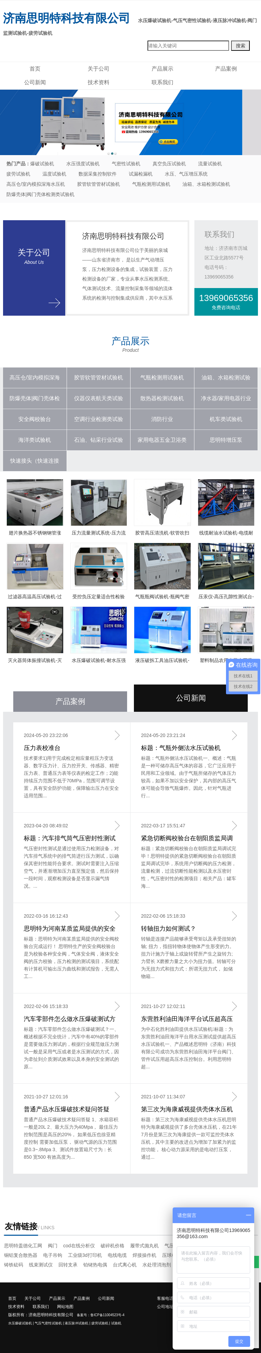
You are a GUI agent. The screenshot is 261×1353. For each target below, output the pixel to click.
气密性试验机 (126, 163)
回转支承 (67, 1264)
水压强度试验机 (83, 163)
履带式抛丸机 (144, 1245)
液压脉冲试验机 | (77, 1323)
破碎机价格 (112, 1245)
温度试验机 (54, 174)
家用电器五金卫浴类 (162, 440)
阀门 (52, 1245)
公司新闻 (35, 82)
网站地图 (65, 1306)
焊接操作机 (144, 1255)
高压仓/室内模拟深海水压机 (35, 184)
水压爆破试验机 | (21, 1323)
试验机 (116, 1323)
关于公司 (98, 69)
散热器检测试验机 (162, 398)
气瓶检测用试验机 (151, 184)
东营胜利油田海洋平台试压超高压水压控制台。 (187, 1020)
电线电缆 (117, 1255)
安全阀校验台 (34, 419)
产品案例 (226, 69)
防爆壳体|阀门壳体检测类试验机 (40, 194)
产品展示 (162, 69)
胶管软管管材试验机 (98, 184)
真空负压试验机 (169, 163)
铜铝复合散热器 (20, 1255)
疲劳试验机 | (100, 1323)
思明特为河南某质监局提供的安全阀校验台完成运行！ (70, 929)
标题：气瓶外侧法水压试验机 (181, 748)
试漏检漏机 (141, 174)
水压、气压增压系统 (186, 174)
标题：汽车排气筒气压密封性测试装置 (70, 839)
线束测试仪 (41, 1264)
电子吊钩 (52, 1255)
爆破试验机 (42, 163)
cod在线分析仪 (79, 1245)
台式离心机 (125, 1264)
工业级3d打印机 (85, 1255)
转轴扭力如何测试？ (168, 928)
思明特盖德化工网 (23, 1245)
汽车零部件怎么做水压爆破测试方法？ (70, 1020)
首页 (35, 69)
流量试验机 (210, 163)
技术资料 (98, 82)
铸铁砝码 (13, 1264)
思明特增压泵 (226, 440)
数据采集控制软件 (98, 174)
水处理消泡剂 (156, 1264)
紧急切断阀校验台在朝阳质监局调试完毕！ (187, 839)
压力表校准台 (42, 748)
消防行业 (162, 419)
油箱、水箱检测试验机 (206, 184)
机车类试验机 (226, 419)
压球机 (169, 1255)
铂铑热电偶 (95, 1264)
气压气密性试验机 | (49, 1323)
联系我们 (162, 82)
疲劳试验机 (18, 174)
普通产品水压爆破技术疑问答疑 (66, 1109)
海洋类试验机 (34, 440)
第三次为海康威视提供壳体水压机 (187, 1109)
